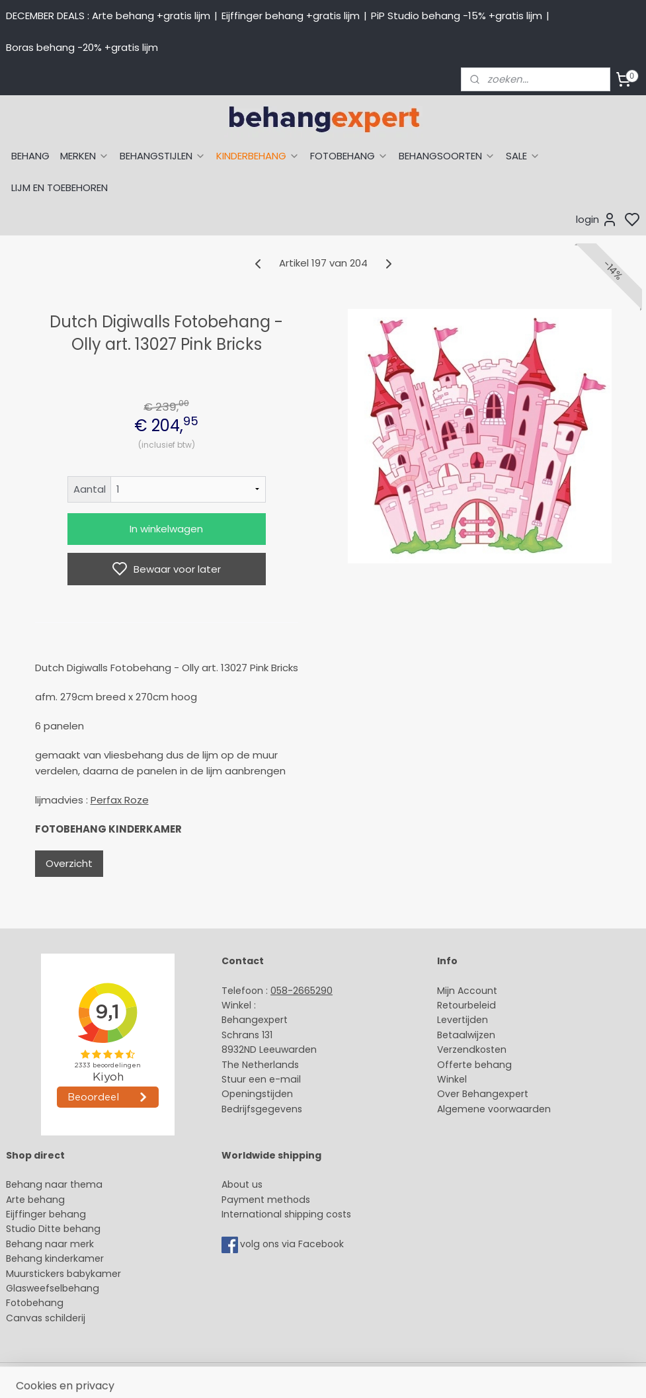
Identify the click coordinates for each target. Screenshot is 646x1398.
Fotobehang (34, 1302)
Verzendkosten (471, 1049)
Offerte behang (474, 1064)
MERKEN (84, 156)
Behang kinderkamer (55, 1258)
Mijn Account (467, 990)
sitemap (420, 1373)
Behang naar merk (50, 1244)
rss (448, 1373)
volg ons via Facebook (293, 1244)
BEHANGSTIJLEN (163, 156)
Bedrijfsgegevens (262, 1109)
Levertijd (456, 1019)
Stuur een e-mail (262, 1079)
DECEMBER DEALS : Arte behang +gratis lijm (108, 15)
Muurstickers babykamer (63, 1273)
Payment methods (266, 1199)
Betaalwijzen (466, 1035)
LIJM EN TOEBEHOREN (59, 187)
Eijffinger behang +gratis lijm (291, 15)
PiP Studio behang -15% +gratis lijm (456, 15)
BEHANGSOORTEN (447, 156)
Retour (452, 1005)
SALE (523, 156)
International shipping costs (286, 1214)
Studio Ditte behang (53, 1228)
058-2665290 (301, 990)
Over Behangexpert (482, 1093)
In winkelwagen (166, 529)
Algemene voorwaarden (494, 1109)
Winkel (452, 1079)
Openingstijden (257, 1093)
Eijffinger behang (46, 1214)
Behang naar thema (54, 1184)
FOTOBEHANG (349, 156)
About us (242, 1184)
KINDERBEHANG (258, 156)
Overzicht (69, 863)
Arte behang (35, 1199)
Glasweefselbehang (52, 1288)
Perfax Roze (120, 800)
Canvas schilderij (45, 1318)
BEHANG (30, 156)
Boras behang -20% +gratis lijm (82, 47)
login (597, 219)
